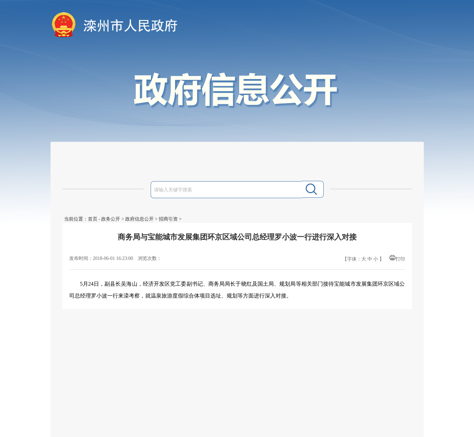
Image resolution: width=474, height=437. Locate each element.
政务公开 (110, 219)
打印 (400, 259)
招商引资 (168, 219)
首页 (92, 219)
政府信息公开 (139, 219)
